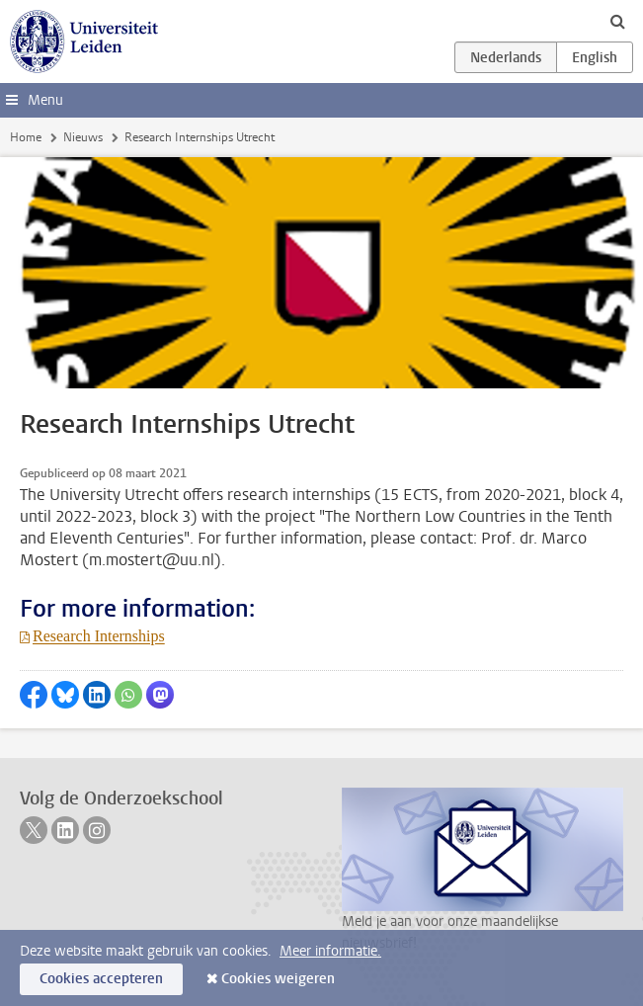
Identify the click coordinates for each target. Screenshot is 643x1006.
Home (25, 137)
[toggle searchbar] (617, 21)
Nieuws (83, 137)
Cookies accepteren (101, 978)
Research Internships (99, 636)
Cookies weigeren (278, 978)
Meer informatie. (330, 951)
